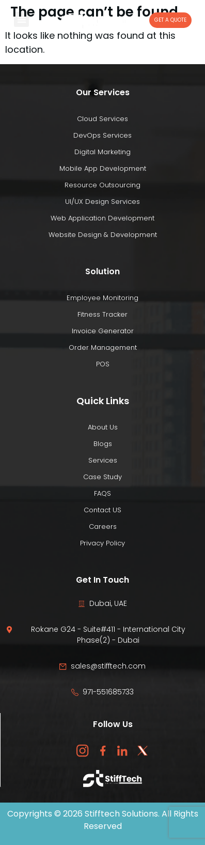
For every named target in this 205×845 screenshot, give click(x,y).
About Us (103, 427)
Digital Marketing (102, 152)
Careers (103, 526)
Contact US (102, 510)
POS (102, 364)
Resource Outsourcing (102, 185)
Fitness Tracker (102, 314)
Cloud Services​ (102, 119)
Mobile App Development (102, 168)
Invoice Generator (103, 331)
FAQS (102, 493)
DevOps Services (102, 135)
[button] (21, 19)
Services (102, 460)
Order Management (103, 347)
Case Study (102, 477)
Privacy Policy (102, 543)
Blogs (102, 444)
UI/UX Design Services (102, 201)
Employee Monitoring (102, 298)
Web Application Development (102, 218)
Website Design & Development (103, 235)
